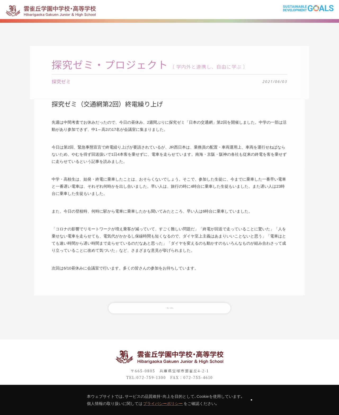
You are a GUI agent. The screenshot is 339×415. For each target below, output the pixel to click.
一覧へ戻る (169, 313)
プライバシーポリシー (144, 403)
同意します (251, 400)
